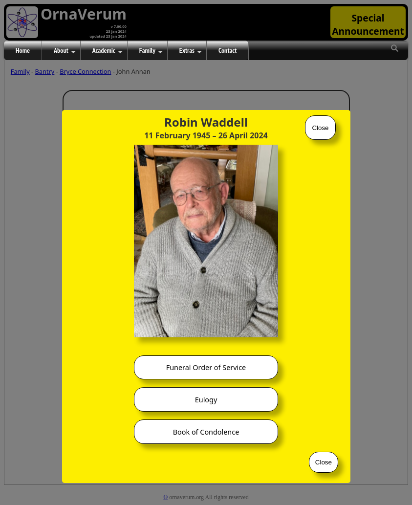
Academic (107, 51)
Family (151, 51)
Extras (190, 51)
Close (320, 128)
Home (23, 50)
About (65, 51)
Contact (227, 50)
